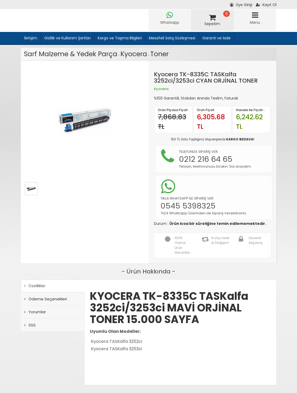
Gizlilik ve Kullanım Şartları (67, 38)
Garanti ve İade (216, 38)
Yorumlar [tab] (35, 312)
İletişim (30, 38)
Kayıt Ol (266, 4)
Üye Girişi (241, 4)
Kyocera (133, 54)
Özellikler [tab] (34, 285)
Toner (159, 54)
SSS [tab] (30, 325)
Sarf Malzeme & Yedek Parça (70, 54)
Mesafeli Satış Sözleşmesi (172, 38)
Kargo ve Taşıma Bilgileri (120, 38)
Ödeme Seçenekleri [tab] (45, 299)
